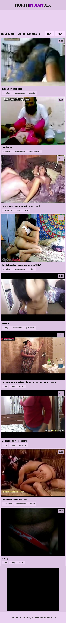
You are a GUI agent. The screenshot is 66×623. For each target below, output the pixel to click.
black (32, 504)
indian (32, 269)
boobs (21, 386)
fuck (26, 210)
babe (12, 445)
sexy (5, 328)
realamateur (34, 151)
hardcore (7, 504)
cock (20, 562)
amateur (7, 93)
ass (5, 445)
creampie (7, 210)
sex (5, 386)
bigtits (32, 93)
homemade (20, 93)
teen (18, 210)
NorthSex (33, 5)
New (60, 33)
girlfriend (30, 328)
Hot (49, 33)
